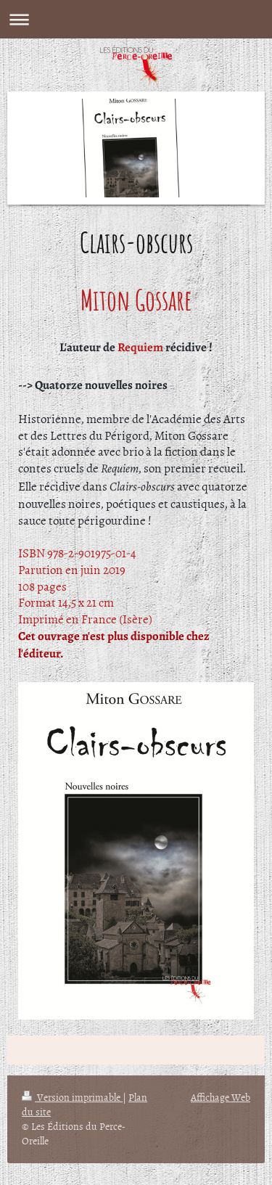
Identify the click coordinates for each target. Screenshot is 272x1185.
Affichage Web (220, 1096)
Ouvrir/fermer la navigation (136, 19)
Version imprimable (72, 1096)
